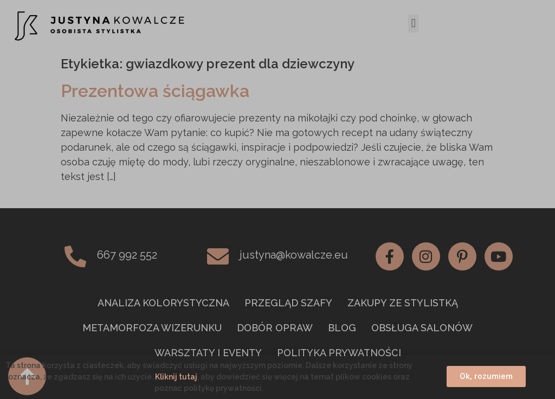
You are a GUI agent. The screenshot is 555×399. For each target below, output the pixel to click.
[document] (277, 199)
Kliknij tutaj (176, 376)
